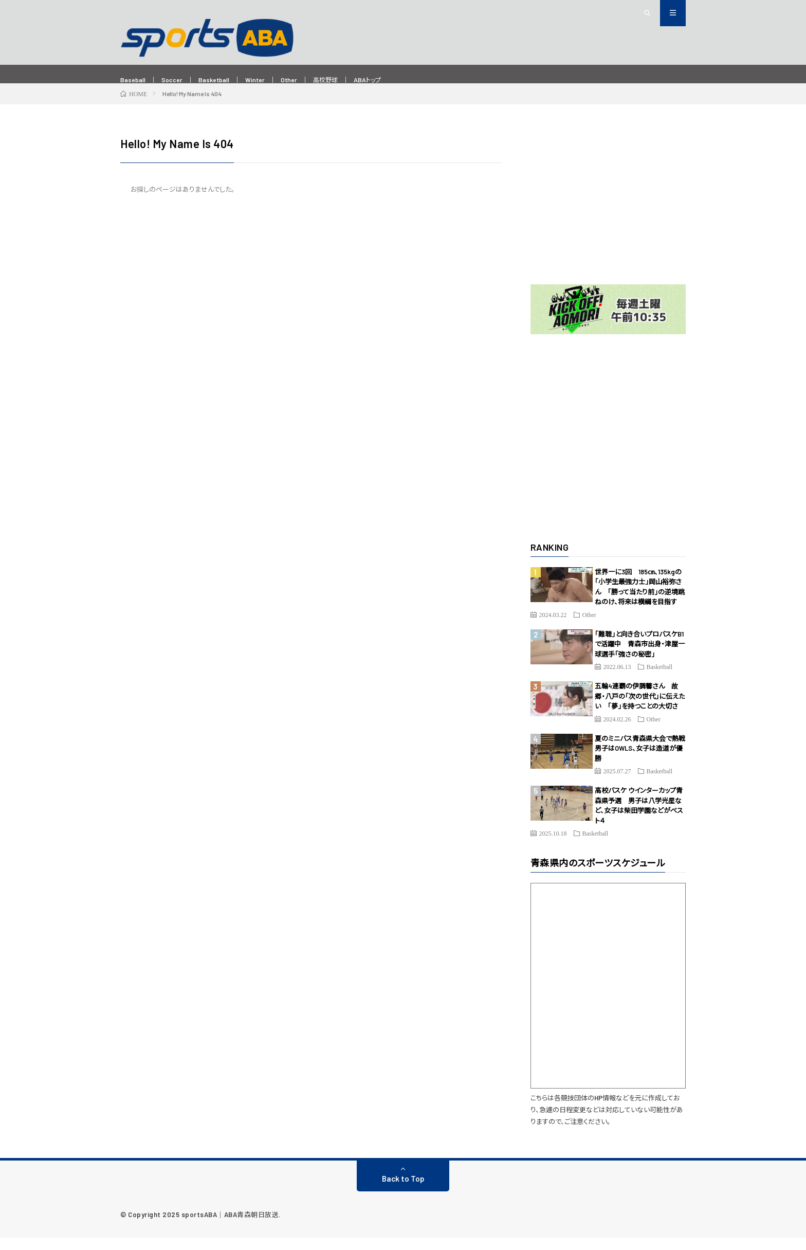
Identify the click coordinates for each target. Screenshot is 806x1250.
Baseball (135, 80)
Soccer (179, 80)
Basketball (227, 80)
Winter (274, 80)
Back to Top (403, 1190)
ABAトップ (403, 80)
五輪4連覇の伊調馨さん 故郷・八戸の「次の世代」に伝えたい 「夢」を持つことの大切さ (640, 708)
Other (312, 80)
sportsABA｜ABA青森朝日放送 (230, 1227)
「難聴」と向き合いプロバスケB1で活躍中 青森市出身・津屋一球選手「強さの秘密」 (640, 656)
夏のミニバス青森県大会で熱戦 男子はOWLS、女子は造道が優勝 (643, 761)
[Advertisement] (608, 212)
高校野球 (354, 80)
